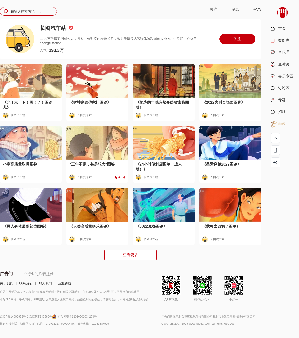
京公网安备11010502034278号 (77, 316)
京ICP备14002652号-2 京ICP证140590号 (29, 316)
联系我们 (26, 283)
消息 (235, 9)
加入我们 (45, 283)
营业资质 (64, 283)
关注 (213, 9)
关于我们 (6, 283)
